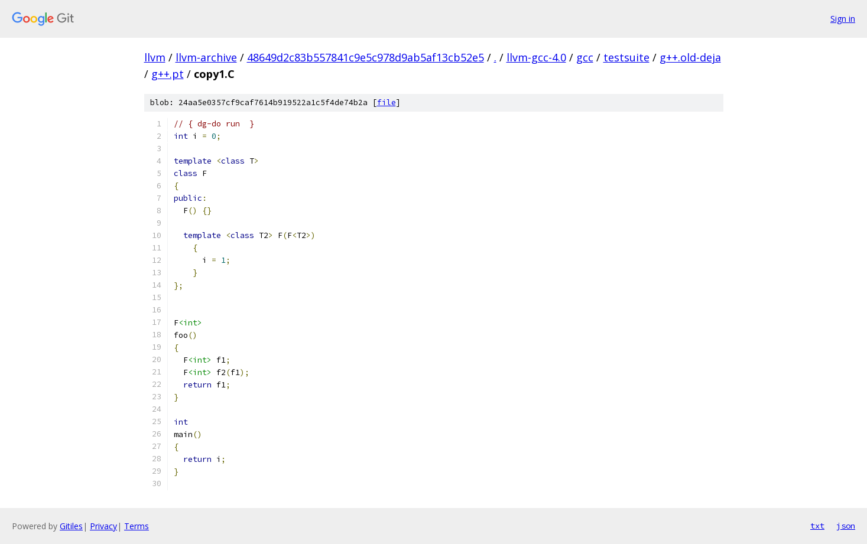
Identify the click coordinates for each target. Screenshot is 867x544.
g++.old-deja (690, 57)
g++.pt (167, 74)
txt (817, 525)
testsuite (626, 57)
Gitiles (71, 526)
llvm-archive (206, 57)
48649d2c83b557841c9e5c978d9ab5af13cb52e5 (365, 57)
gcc (584, 57)
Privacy (103, 526)
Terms (136, 526)
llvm (154, 57)
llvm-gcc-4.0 (536, 57)
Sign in (842, 18)
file (386, 102)
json (845, 525)
